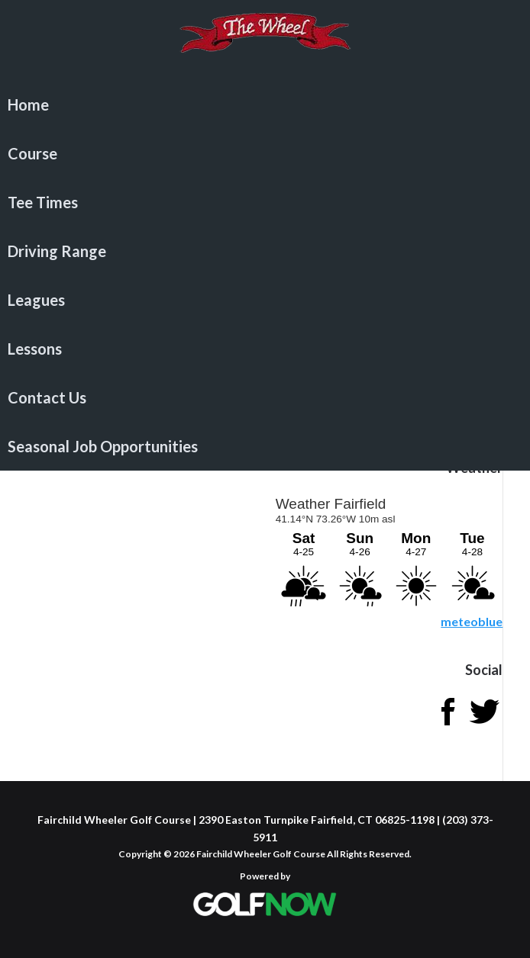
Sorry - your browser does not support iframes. (388, 549)
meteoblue (472, 621)
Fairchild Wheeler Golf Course (265, 41)
